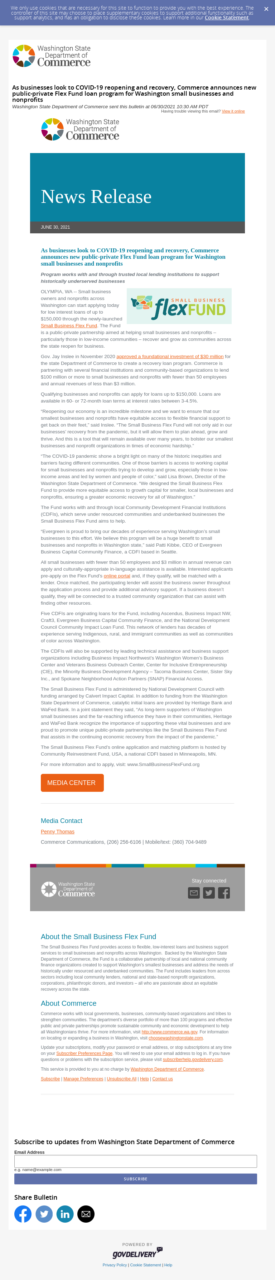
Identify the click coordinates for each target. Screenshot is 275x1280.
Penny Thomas (57, 831)
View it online (233, 111)
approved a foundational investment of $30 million (169, 356)
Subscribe (50, 1078)
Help (144, 1078)
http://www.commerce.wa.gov (169, 1031)
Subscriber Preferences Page (84, 1053)
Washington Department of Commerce (167, 1069)
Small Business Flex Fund (69, 325)
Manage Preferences (83, 1078)
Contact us (162, 1078)
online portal (117, 576)
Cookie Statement (227, 17)
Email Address (29, 1152)
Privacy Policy (115, 1265)
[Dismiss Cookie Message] (266, 7)
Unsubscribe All (121, 1078)
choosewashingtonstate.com (176, 1038)
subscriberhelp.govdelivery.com (193, 1059)
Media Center (72, 782)
